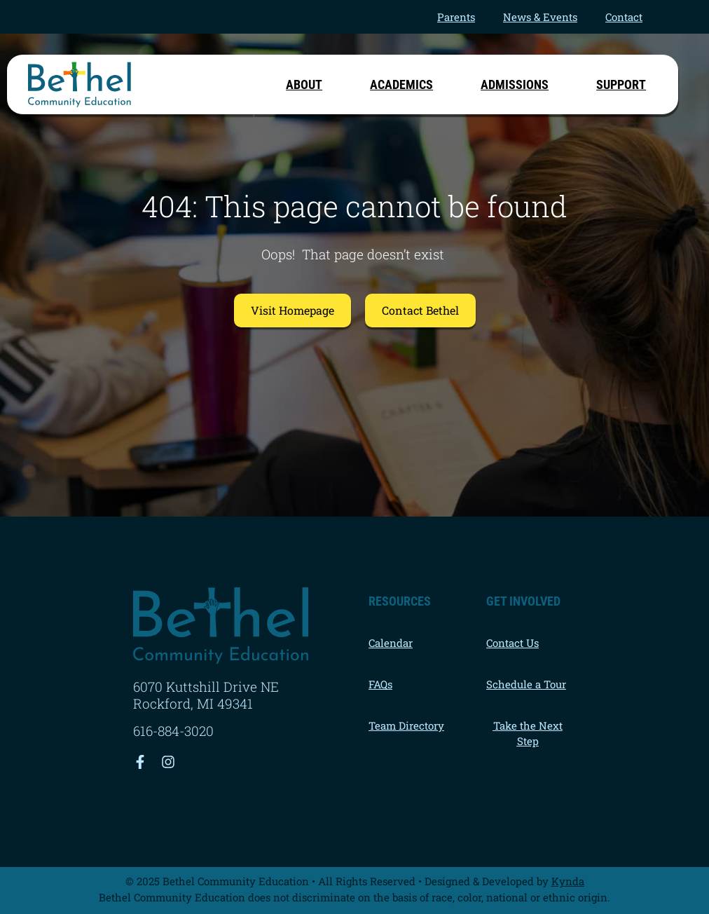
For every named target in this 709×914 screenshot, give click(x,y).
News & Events (540, 17)
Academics (405, 84)
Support (621, 84)
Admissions (518, 84)
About (307, 84)
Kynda (567, 881)
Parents (456, 17)
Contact (623, 17)
